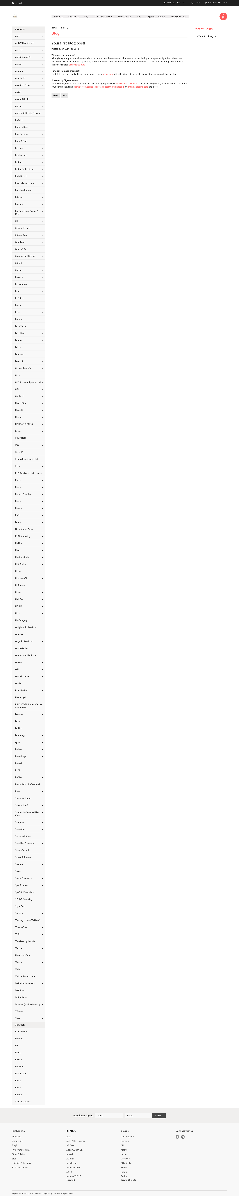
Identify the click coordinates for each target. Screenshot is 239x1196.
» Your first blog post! (208, 36)
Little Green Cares (24, 529)
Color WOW (20, 249)
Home (54, 27)
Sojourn (19, 864)
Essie (17, 312)
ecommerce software (126, 83)
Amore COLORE (22, 99)
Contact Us (73, 16)
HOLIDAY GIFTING (24, 424)
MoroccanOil (21, 578)
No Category (21, 620)
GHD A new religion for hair (28, 382)
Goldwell (19, 396)
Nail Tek (19, 599)
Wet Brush (20, 990)
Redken (18, 749)
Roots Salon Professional (27, 784)
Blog (139, 16)
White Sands (21, 997)
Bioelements (21, 155)
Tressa (18, 948)
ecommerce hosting (114, 86)
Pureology (20, 735)
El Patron (19, 298)
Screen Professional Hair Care (27, 814)
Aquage (19, 106)
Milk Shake (20, 564)
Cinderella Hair (22, 228)
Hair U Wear (21, 403)
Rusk (17, 791)
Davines (19, 277)
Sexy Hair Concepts (24, 843)
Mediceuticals (22, 557)
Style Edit (20, 906)
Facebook (177, 1137)
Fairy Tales (20, 326)
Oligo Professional (24, 641)
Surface (19, 913)
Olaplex (19, 634)
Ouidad (18, 683)
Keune (18, 501)
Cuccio (18, 270)
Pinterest (183, 1137)
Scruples (19, 822)
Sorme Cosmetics (23, 878)
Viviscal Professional (25, 976)
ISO (17, 445)
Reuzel (18, 763)
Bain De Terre (21, 134)
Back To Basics (22, 127)
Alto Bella (20, 78)
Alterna (19, 71)
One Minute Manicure (25, 655)
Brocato (19, 204)
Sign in (206, 3)
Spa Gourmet (21, 885)
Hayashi (19, 410)
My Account (195, 3)
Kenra (18, 487)
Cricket (18, 263)
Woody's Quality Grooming (27, 1004)
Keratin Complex (23, 494)
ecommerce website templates (88, 86)
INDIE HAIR (20, 438)
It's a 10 (19, 452)
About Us (58, 16)
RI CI (17, 770)
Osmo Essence (22, 676)
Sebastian (20, 829)
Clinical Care (21, 235)
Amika (18, 92)
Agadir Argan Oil (23, 57)
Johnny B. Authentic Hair (26, 459)
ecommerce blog (77, 64)
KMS (17, 515)
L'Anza (18, 522)
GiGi (17, 389)
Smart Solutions (23, 857)
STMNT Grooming (23, 899)
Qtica (17, 742)
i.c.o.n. (18, 431)
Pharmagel (20, 697)
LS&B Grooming (22, 536)
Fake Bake (20, 333)
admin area (108, 74)
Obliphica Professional (26, 627)
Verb (17, 969)
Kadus (18, 480)
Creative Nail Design (25, 256)
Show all (70, 1179)
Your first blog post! (68, 43)
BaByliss (19, 120)
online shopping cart (138, 86)
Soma (18, 871)
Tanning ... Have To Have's (28, 920)
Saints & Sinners (23, 798)
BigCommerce (68, 1193)
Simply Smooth (22, 850)
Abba (17, 36)
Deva (17, 291)
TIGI (17, 934)
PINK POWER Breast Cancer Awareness (28, 706)
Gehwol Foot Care (24, 368)
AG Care (19, 50)
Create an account (219, 3)
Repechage (20, 756)
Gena (17, 375)
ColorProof (20, 242)
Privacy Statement (104, 16)
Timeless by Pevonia (25, 941)
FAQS (87, 16)
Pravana (19, 714)
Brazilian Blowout (23, 190)
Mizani (18, 571)
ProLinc (18, 728)
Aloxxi (18, 64)
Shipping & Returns (155, 16)
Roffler (18, 777)
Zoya (17, 1018)
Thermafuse (21, 927)
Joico (17, 466)
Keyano (18, 508)
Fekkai (18, 347)
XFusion (19, 1011)
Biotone (19, 162)
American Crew (22, 85)
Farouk (18, 340)
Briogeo (19, 197)
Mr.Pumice (20, 585)
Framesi (19, 361)
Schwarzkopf (21, 805)
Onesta (18, 662)
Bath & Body (21, 141)
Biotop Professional (24, 169)
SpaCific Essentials (24, 892)
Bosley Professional (24, 183)
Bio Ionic (19, 148)
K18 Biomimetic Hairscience (28, 473)
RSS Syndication (178, 16)
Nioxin (18, 613)
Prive (17, 721)
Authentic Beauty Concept (28, 113)
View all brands (23, 1101)
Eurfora (19, 319)
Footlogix (20, 354)
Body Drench (21, 176)
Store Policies (124, 16)
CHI (17, 221)
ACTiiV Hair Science (24, 43)
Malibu (18, 543)
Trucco (18, 962)
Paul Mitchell (21, 690)
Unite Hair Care (22, 955)
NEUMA (18, 606)
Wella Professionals (25, 983)
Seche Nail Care (23, 836)
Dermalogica (21, 284)
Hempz (18, 417)
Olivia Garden (21, 648)
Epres (18, 305)
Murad (18, 592)
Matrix (18, 550)
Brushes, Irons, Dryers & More (27, 212)
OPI (17, 669)
